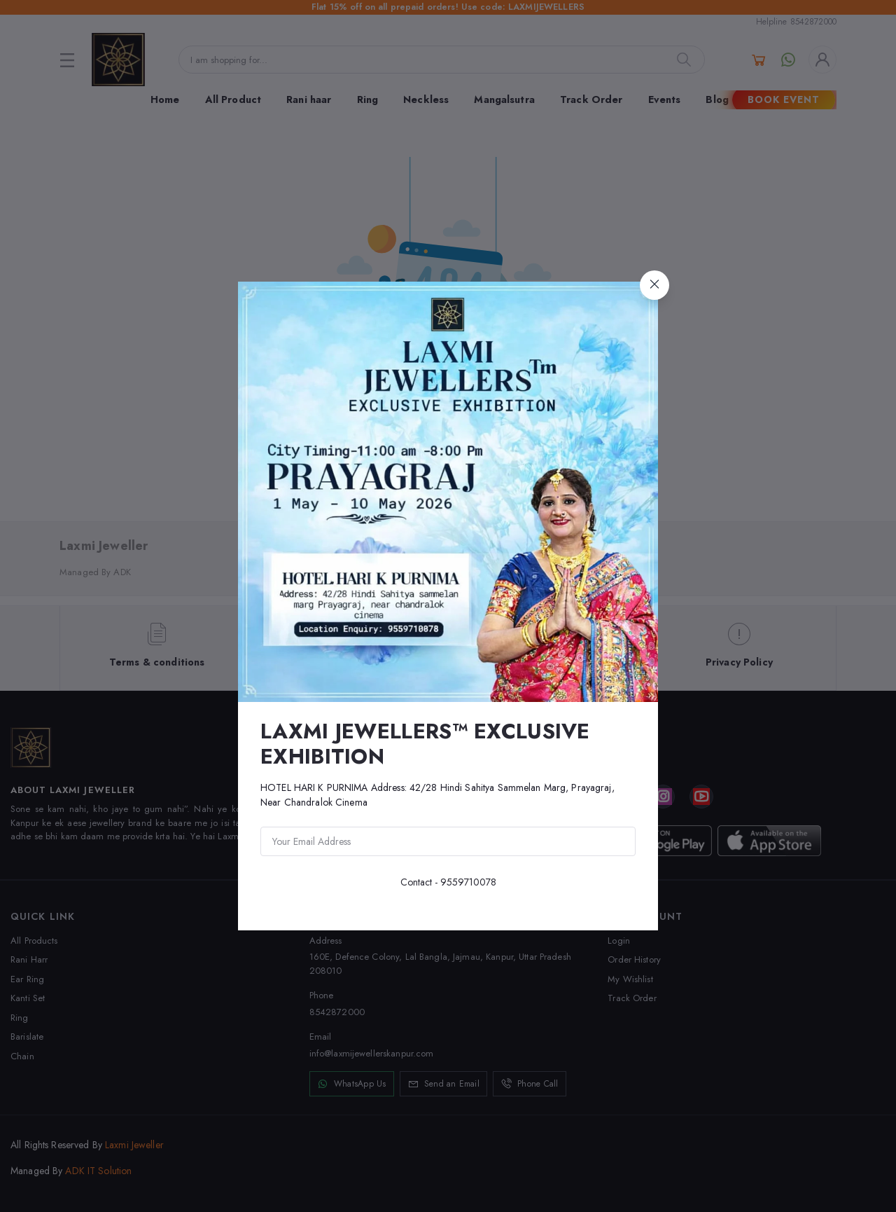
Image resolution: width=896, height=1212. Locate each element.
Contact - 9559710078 (448, 882)
